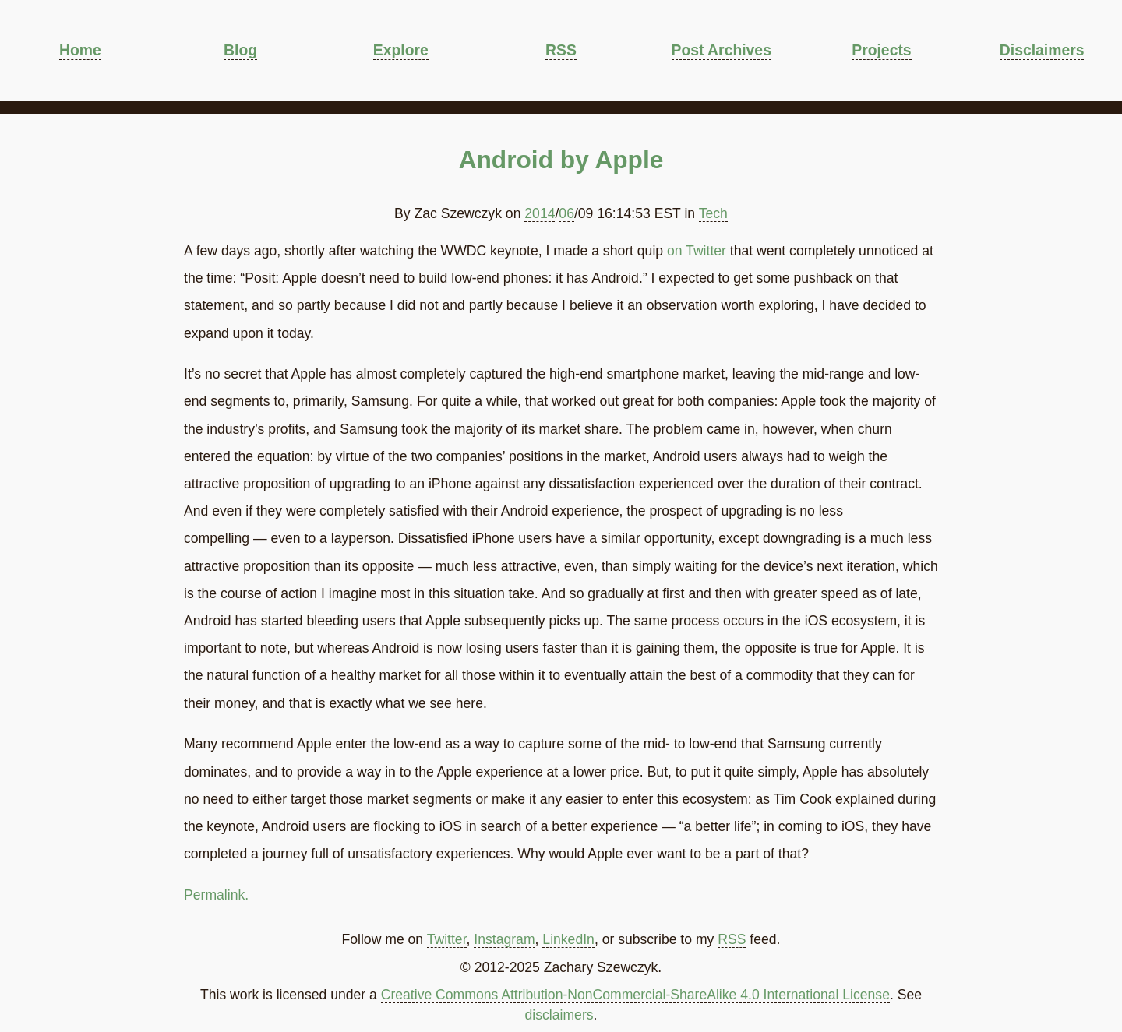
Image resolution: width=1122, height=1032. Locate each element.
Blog (240, 49)
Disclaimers (1042, 49)
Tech (713, 213)
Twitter (447, 939)
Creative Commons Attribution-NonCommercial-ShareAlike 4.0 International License (635, 994)
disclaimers (559, 1015)
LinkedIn (568, 939)
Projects (881, 49)
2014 (539, 213)
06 (566, 213)
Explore (401, 49)
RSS (561, 49)
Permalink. (216, 895)
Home (80, 49)
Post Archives (721, 49)
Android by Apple (561, 160)
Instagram (504, 939)
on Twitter (696, 251)
